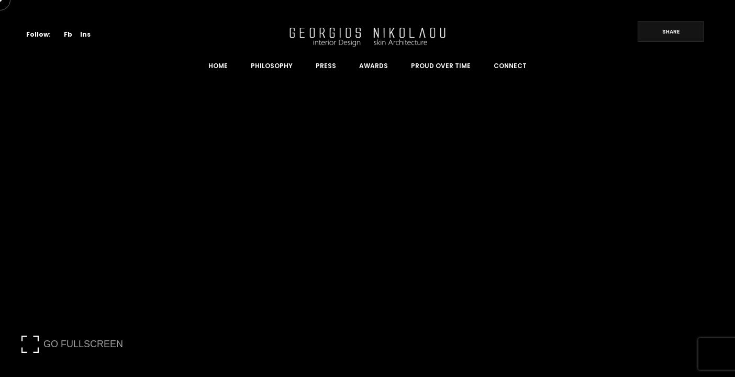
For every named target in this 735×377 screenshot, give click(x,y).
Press (326, 65)
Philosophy (272, 65)
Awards (373, 65)
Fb (68, 34)
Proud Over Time (441, 65)
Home (218, 65)
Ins (85, 34)
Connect (510, 65)
